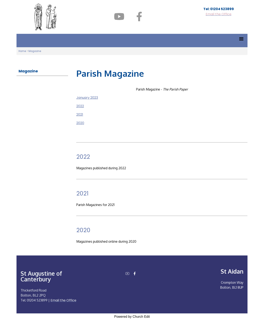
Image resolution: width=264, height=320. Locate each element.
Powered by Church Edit (132, 316)
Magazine (34, 51)
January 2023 (87, 97)
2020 (80, 123)
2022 (80, 106)
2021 (79, 114)
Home (22, 51)
